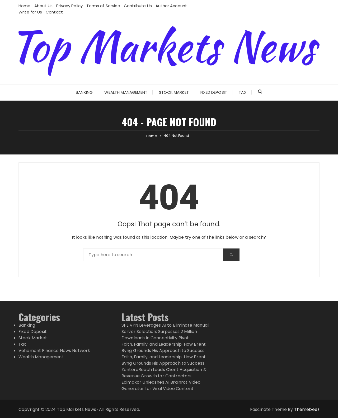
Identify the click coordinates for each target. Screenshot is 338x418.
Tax (242, 92)
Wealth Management (125, 92)
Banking (84, 92)
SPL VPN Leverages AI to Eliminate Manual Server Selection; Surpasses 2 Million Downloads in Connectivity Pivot (165, 331)
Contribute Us (138, 5)
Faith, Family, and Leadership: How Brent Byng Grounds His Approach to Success (163, 347)
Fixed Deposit (213, 92)
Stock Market (174, 92)
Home (24, 5)
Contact (54, 12)
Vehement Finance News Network (54, 350)
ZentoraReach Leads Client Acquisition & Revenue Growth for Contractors (163, 373)
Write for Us (30, 12)
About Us (43, 5)
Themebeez (307, 409)
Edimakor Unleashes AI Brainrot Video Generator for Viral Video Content (160, 385)
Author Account (171, 5)
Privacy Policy (69, 5)
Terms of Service (103, 5)
